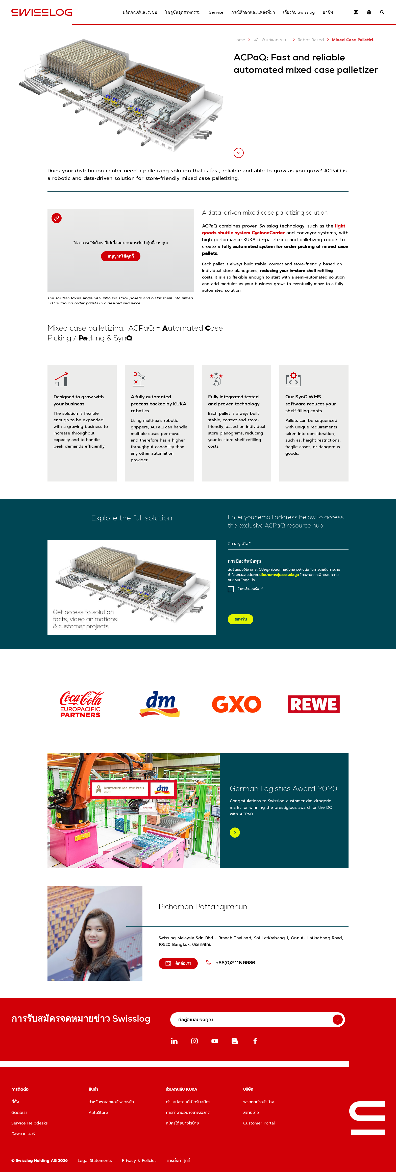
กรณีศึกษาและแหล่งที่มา (253, 12)
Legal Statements (95, 1161)
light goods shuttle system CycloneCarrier (273, 229)
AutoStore (98, 1113)
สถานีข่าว (251, 1113)
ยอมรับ (240, 619)
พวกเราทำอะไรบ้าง (258, 1102)
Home (239, 40)
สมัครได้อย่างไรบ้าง (182, 1123)
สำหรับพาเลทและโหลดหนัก (111, 1102)
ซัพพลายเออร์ (23, 1134)
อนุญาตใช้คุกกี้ (121, 256)
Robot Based (307, 40)
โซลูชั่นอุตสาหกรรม (183, 12)
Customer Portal (259, 1123)
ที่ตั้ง (15, 1102)
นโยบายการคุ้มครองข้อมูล (279, 575)
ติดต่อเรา (19, 1113)
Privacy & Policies (139, 1161)
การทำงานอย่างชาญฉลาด (188, 1113)
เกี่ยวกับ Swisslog (299, 12)
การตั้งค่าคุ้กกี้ (178, 1161)
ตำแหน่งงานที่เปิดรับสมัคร (188, 1102)
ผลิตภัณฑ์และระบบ (140, 12)
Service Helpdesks (29, 1123)
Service (216, 12)
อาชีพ (328, 12)
